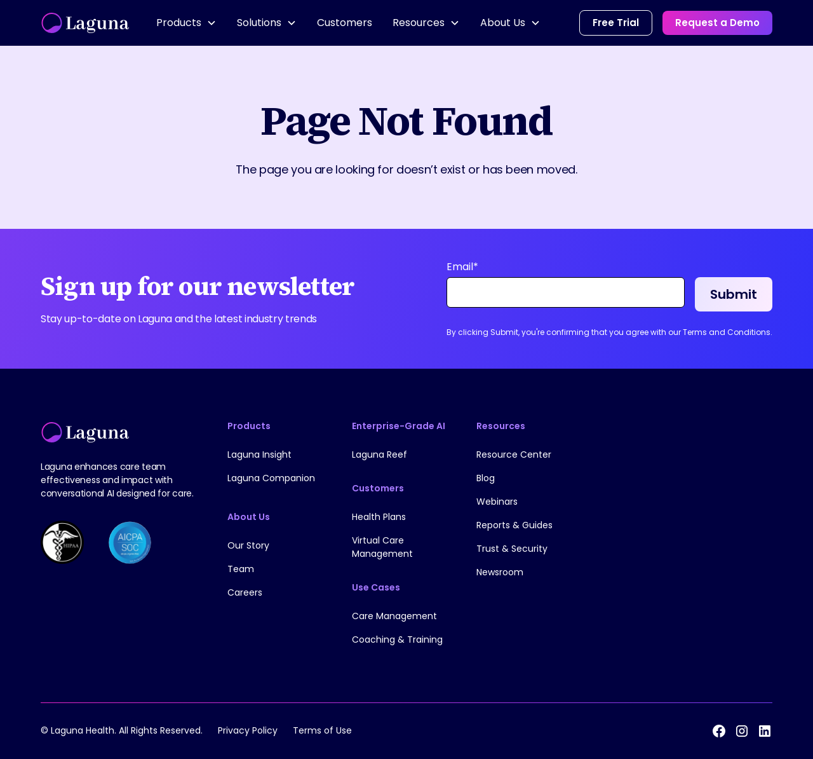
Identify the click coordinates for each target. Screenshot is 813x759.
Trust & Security (512, 548)
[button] (186, 23)
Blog (485, 478)
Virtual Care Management (382, 547)
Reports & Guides (514, 525)
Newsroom (499, 572)
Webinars (497, 501)
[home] (86, 23)
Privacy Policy (248, 730)
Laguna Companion (271, 478)
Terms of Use (322, 730)
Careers (244, 592)
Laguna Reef (379, 454)
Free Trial (616, 22)
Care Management (394, 616)
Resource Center (513, 454)
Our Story (248, 545)
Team (240, 569)
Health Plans (379, 516)
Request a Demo (717, 22)
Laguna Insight (259, 454)
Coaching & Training (397, 639)
